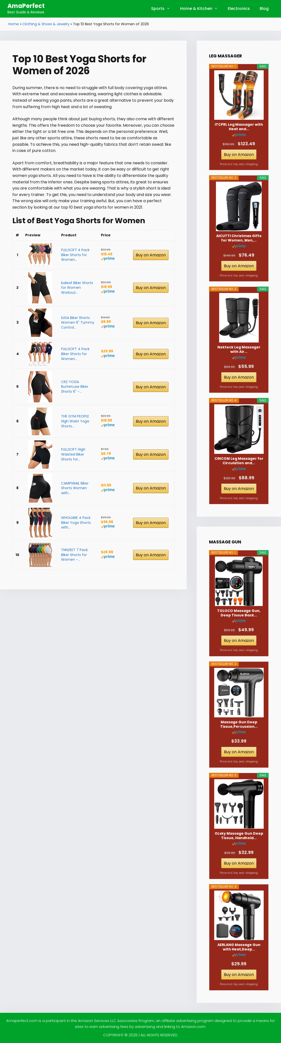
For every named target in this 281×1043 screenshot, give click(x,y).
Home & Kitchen (201, 8)
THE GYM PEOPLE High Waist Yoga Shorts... (75, 421)
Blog (264, 8)
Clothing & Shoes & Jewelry (46, 24)
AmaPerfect (26, 6)
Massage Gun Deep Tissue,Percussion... (239, 724)
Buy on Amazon (151, 255)
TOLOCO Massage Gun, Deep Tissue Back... (238, 612)
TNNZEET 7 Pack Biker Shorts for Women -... (74, 554)
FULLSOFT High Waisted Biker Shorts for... (73, 454)
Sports (163, 8)
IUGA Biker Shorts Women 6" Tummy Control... (77, 322)
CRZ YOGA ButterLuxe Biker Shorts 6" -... (74, 386)
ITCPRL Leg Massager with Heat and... (239, 126)
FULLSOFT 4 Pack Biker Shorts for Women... (75, 254)
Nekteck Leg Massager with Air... (238, 349)
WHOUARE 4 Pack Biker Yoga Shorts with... (76, 522)
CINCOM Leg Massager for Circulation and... (238, 460)
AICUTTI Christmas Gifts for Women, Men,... (238, 238)
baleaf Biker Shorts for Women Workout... (77, 287)
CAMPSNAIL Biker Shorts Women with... (75, 488)
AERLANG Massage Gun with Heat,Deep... (238, 947)
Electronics (239, 8)
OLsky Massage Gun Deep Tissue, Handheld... (239, 835)
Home (13, 24)
